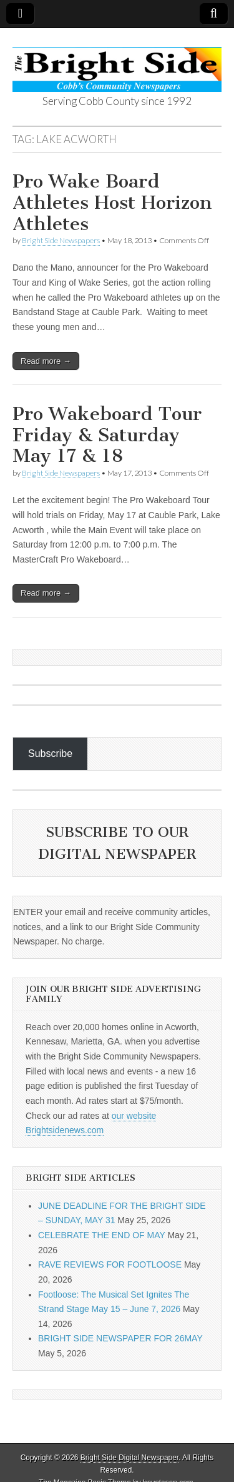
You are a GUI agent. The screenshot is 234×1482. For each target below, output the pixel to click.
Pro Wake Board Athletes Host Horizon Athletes (112, 202)
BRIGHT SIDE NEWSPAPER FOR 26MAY (120, 1338)
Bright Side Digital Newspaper (129, 1457)
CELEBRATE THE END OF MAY (101, 1235)
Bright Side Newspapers (61, 240)
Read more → (46, 361)
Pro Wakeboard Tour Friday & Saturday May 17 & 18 (107, 435)
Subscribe (50, 753)
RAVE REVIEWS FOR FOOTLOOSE (110, 1264)
